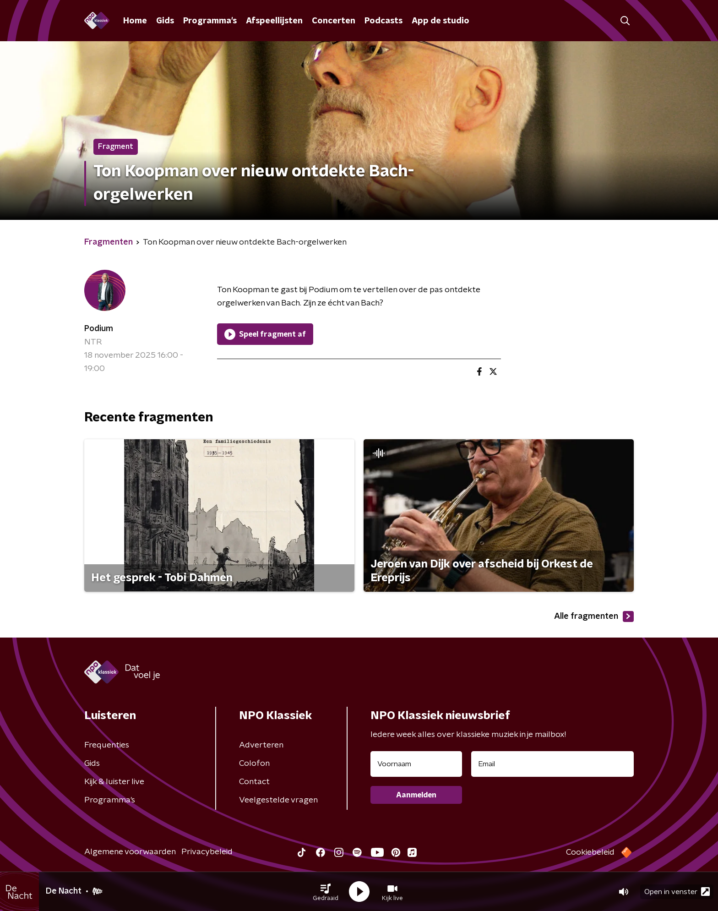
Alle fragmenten (594, 616)
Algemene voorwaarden (130, 852)
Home (135, 21)
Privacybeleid (207, 852)
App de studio (440, 21)
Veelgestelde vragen (278, 800)
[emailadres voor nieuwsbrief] (552, 764)
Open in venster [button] (677, 891)
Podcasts (383, 21)
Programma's (210, 21)
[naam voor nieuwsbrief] (416, 764)
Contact (254, 782)
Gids (165, 21)
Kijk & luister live (114, 782)
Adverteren (261, 745)
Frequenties (106, 745)
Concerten (333, 21)
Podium (98, 329)
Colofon (254, 763)
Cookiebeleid (590, 852)
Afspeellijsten (274, 21)
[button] (325, 891)
